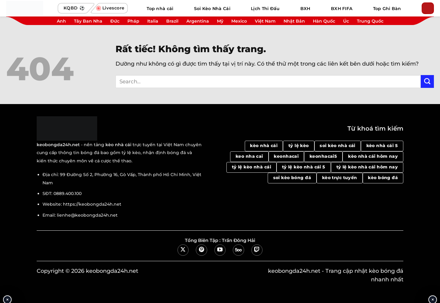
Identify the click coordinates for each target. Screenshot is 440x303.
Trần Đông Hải (238, 240)
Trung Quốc (370, 21)
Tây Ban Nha (88, 21)
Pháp (133, 21)
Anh (61, 21)
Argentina (197, 21)
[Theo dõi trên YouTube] (220, 249)
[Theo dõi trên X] (183, 249)
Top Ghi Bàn (387, 8)
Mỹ (220, 21)
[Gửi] (427, 81)
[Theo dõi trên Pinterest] (201, 249)
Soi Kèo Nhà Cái (212, 8)
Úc (346, 21)
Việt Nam (265, 21)
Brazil (172, 21)
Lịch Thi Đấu (265, 8)
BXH (305, 8)
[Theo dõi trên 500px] (238, 249)
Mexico (239, 21)
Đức (114, 21)
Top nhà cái (160, 8)
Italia (152, 21)
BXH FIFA (341, 8)
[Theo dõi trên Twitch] (256, 249)
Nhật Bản (294, 21)
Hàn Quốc (324, 21)
